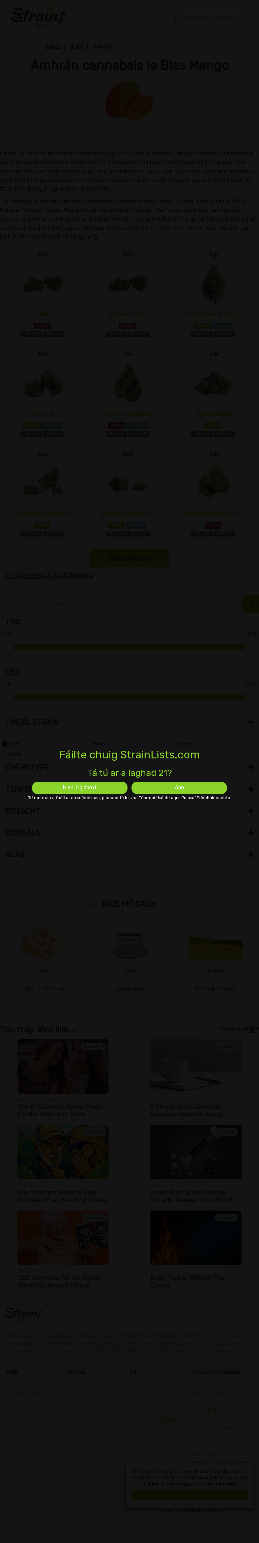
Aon (179, 788)
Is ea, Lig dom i (79, 788)
